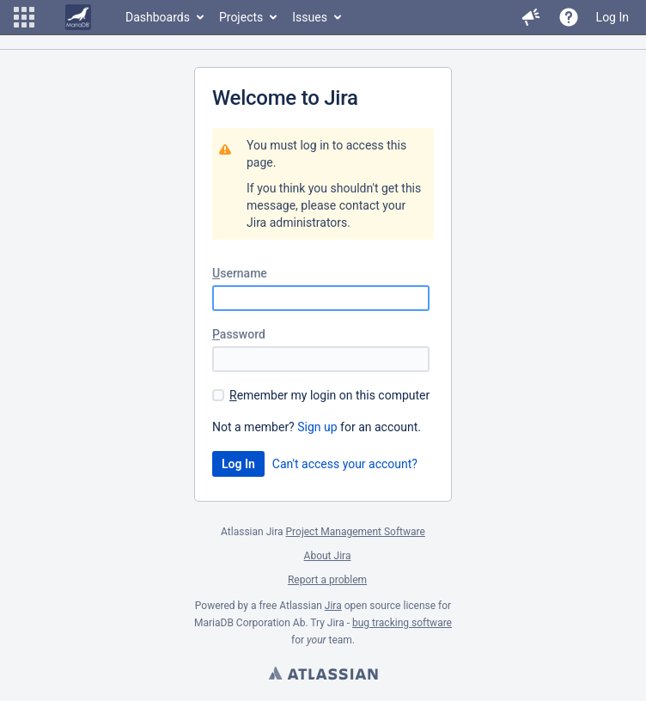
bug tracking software (402, 623)
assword (238, 334)
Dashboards (157, 17)
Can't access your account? (344, 464)
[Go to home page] (78, 17)
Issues (309, 17)
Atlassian (323, 675)
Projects (241, 17)
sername (239, 273)
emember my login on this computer (329, 395)
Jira (333, 606)
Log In (612, 17)
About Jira (327, 556)
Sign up (317, 427)
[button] (24, 17)
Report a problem (327, 580)
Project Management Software (355, 532)
